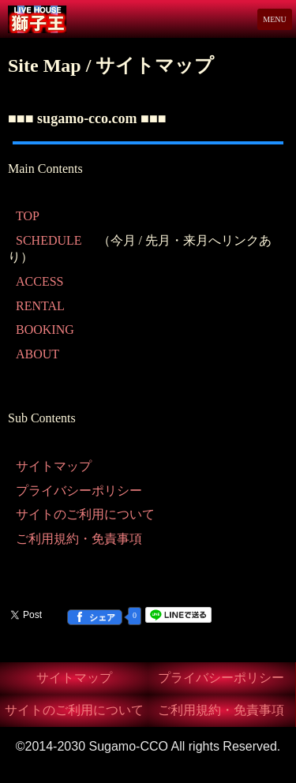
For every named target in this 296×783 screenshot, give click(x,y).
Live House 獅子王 (56, 19)
